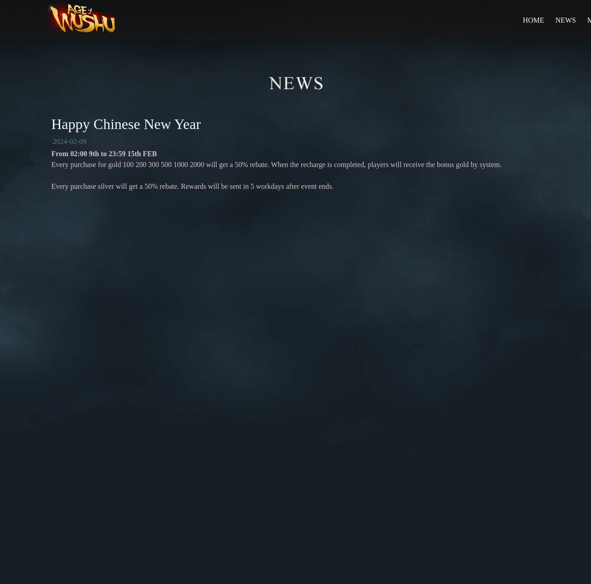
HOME (533, 20)
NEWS (565, 20)
